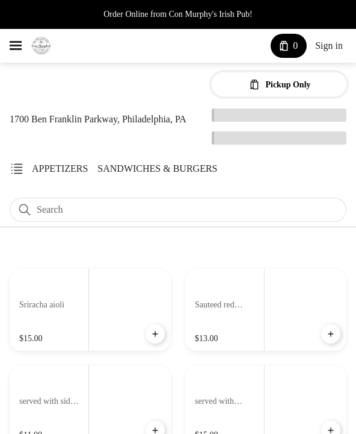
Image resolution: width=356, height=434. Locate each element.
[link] (59, 169)
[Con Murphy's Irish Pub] (41, 45)
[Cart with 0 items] (286, 46)
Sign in (328, 46)
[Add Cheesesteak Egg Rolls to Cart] (155, 334)
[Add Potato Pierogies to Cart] (330, 334)
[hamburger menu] (16, 46)
